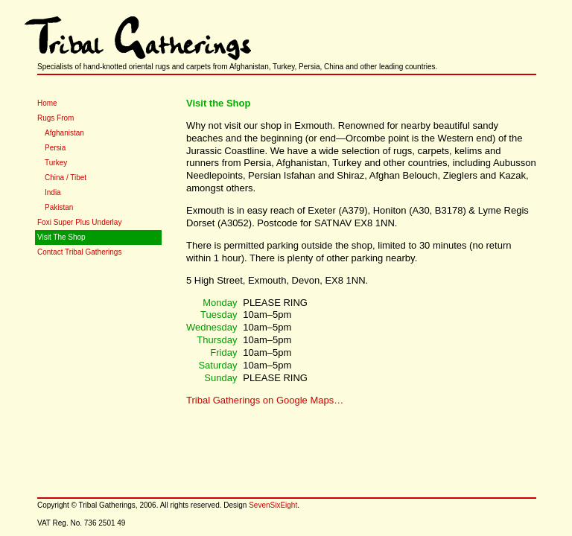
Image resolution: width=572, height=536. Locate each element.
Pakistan (59, 207)
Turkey (56, 163)
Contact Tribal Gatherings (79, 252)
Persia (55, 148)
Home (47, 103)
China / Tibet (65, 177)
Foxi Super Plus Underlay (79, 222)
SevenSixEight (273, 505)
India (53, 192)
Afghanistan (64, 133)
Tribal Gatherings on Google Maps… (264, 400)
